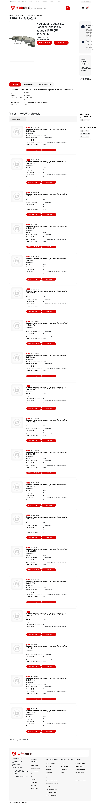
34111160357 (35, 160)
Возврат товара (79, 772)
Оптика (48, 775)
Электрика (49, 772)
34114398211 (35, 515)
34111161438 (35, 257)
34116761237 (35, 644)
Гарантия (33, 779)
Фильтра (48, 769)
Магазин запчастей (15, 1)
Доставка (44, 1)
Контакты (58, 1)
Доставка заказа (80, 769)
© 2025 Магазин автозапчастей (18, 802)
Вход (62, 763)
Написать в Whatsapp (85, 79)
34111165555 (35, 450)
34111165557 (35, 483)
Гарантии (37, 1)
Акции (62, 772)
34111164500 (35, 418)
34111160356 (35, 127)
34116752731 (35, 579)
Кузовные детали (51, 778)
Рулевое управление (51, 795)
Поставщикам (35, 771)
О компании (34, 765)
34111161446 (35, 321)
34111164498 (35, 386)
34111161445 (35, 289)
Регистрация (64, 766)
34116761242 (35, 676)
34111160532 (35, 192)
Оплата (51, 1)
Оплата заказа (79, 766)
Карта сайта (34, 788)
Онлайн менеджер (80, 781)
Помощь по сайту (80, 763)
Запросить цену (44, 42)
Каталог (24, 1)
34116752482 (35, 547)
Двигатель (49, 786)
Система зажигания (51, 789)
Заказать (61, 42)
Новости (31, 1)
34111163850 (35, 353)
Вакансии (33, 785)
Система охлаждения (52, 783)
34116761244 (35, 709)
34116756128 (35, 612)
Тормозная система (51, 781)
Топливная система (51, 792)
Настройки (64, 769)
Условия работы (35, 768)
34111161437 (35, 224)
